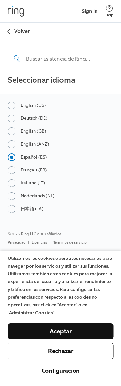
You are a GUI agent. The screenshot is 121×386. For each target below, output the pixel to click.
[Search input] (60, 58)
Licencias (39, 242)
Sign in (90, 11)
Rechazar (60, 351)
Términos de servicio (70, 242)
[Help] (109, 11)
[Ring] (16, 11)
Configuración (61, 371)
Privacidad (16, 242)
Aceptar (61, 331)
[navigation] (60, 53)
